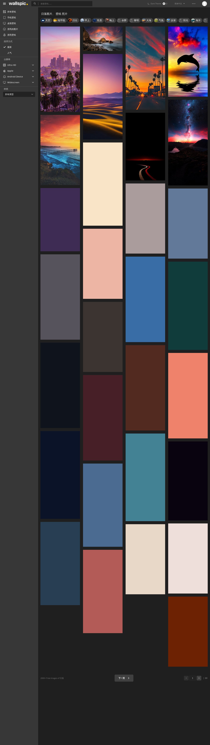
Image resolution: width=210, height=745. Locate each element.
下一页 (124, 678)
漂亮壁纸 (9, 34)
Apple (8, 70)
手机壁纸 (9, 17)
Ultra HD (9, 65)
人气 (9, 52)
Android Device (13, 76)
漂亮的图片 (10, 29)
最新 (9, 47)
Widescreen (11, 82)
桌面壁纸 (9, 23)
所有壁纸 (9, 11)
